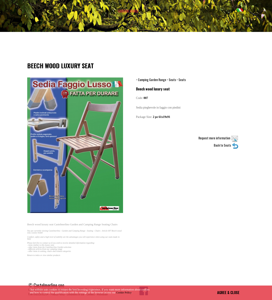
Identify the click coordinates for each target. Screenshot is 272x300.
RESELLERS (193, 11)
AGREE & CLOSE (228, 292)
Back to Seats (226, 145)
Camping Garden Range (152, 79)
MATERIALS (176, 11)
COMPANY (108, 11)
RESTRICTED (226, 11)
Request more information (218, 138)
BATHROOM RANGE (153, 11)
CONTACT (209, 11)
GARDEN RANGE (128, 11)
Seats (172, 79)
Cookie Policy (124, 292)
